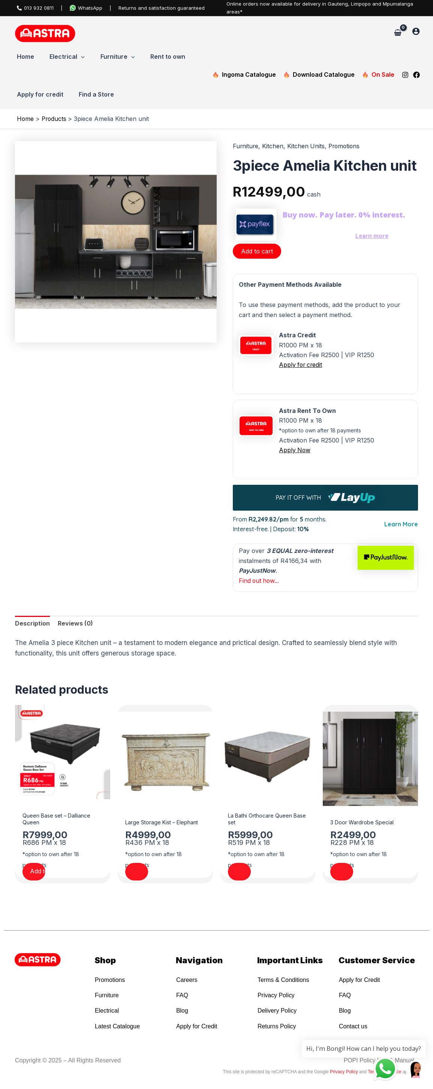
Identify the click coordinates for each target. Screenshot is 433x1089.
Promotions (346, 146)
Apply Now (295, 450)
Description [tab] (32, 622)
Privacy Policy (344, 1071)
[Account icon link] (416, 31)
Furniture (246, 146)
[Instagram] (405, 75)
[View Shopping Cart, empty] (398, 33)
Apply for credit (301, 365)
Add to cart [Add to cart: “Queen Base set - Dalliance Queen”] (50, 872)
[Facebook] (416, 75)
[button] (81, 57)
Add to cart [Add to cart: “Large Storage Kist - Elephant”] (153, 872)
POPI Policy (359, 1060)
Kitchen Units (307, 146)
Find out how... (259, 579)
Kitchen (273, 146)
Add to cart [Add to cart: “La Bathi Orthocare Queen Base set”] (256, 872)
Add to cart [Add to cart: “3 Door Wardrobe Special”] (358, 872)
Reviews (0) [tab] (75, 622)
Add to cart (257, 251)
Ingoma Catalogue (244, 75)
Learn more (372, 236)
